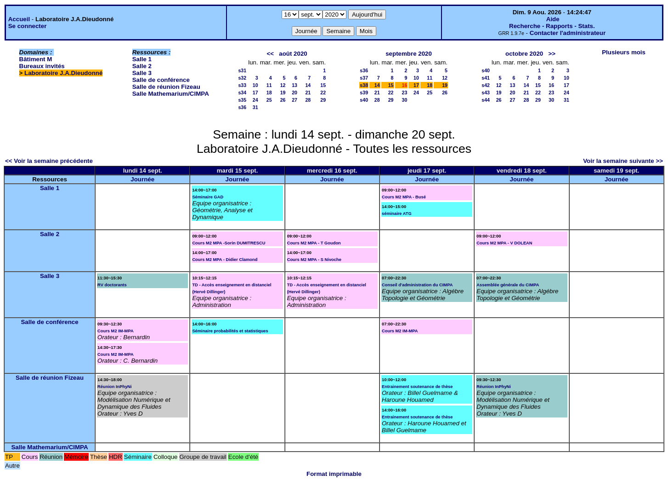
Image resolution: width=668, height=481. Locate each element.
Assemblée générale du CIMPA (507, 285)
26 (283, 100)
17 (255, 92)
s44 (485, 100)
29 (323, 100)
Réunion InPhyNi (114, 386)
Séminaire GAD (207, 197)
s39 (364, 92)
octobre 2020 (524, 53)
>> (551, 53)
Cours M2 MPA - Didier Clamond (224, 259)
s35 (242, 100)
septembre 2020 (408, 53)
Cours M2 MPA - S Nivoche (314, 259)
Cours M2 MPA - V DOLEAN (504, 243)
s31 (242, 70)
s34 (242, 92)
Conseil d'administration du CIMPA (417, 285)
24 (255, 100)
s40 (364, 100)
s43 (485, 92)
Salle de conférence (161, 79)
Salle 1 (142, 59)
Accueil (19, 19)
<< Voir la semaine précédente (49, 160)
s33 (242, 85)
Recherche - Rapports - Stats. (552, 26)
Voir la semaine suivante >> (623, 160)
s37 (364, 78)
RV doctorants (112, 285)
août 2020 (293, 53)
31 (255, 107)
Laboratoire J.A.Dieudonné (63, 73)
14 (308, 85)
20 (294, 92)
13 (294, 85)
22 (323, 92)
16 (551, 85)
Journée (142, 179)
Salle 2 (142, 66)
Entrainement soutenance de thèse (417, 386)
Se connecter (27, 26)
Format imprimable (334, 473)
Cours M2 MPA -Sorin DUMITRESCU (228, 243)
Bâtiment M (35, 59)
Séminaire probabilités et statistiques (230, 331)
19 (283, 92)
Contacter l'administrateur (568, 32)
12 (283, 85)
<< (270, 53)
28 (308, 100)
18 (269, 92)
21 (308, 92)
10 (255, 85)
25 (269, 100)
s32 (242, 78)
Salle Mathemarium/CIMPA (170, 93)
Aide (553, 19)
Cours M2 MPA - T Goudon (314, 243)
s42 (485, 85)
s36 (242, 107)
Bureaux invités (42, 66)
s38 (364, 85)
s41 (485, 78)
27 (294, 100)
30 (405, 100)
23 (405, 92)
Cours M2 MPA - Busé (404, 197)
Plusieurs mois (623, 52)
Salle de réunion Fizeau (166, 86)
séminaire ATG (397, 213)
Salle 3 (142, 73)
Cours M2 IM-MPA (115, 331)
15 (323, 85)
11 (269, 85)
